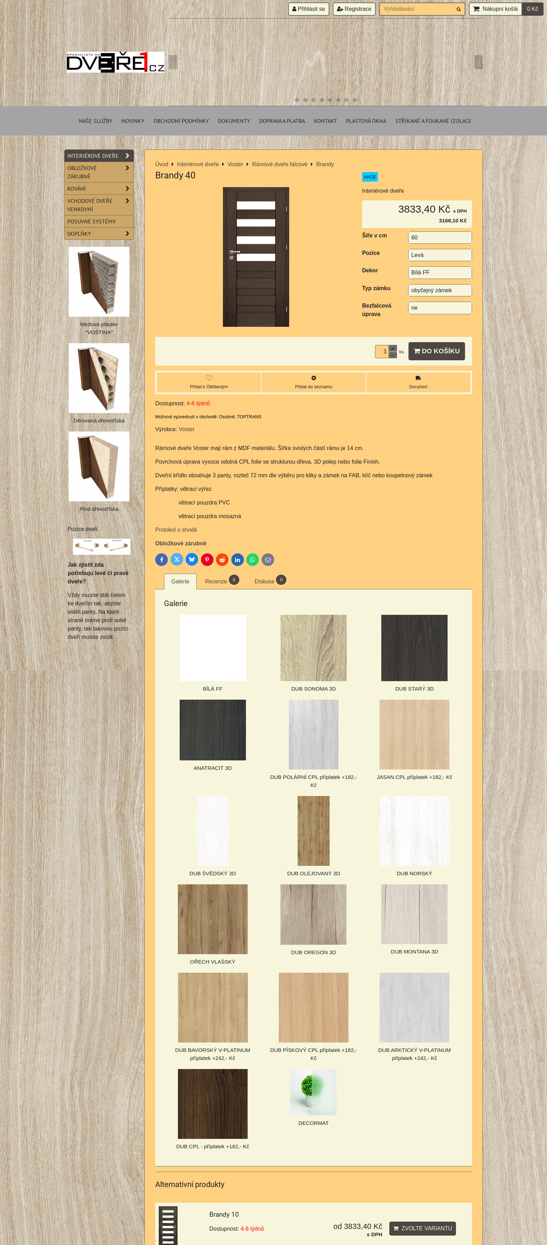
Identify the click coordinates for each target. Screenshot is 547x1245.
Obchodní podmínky (181, 120)
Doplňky (100, 234)
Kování (100, 188)
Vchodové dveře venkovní (100, 205)
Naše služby (95, 120)
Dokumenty (234, 120)
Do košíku (437, 351)
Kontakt (325, 120)
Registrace (354, 9)
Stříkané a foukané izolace (433, 120)
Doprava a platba (282, 120)
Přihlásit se (308, 9)
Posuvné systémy (91, 221)
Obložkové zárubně (181, 543)
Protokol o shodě (176, 530)
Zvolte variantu (422, 1228)
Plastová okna (366, 120)
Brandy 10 (224, 1214)
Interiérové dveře (100, 156)
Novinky (132, 120)
